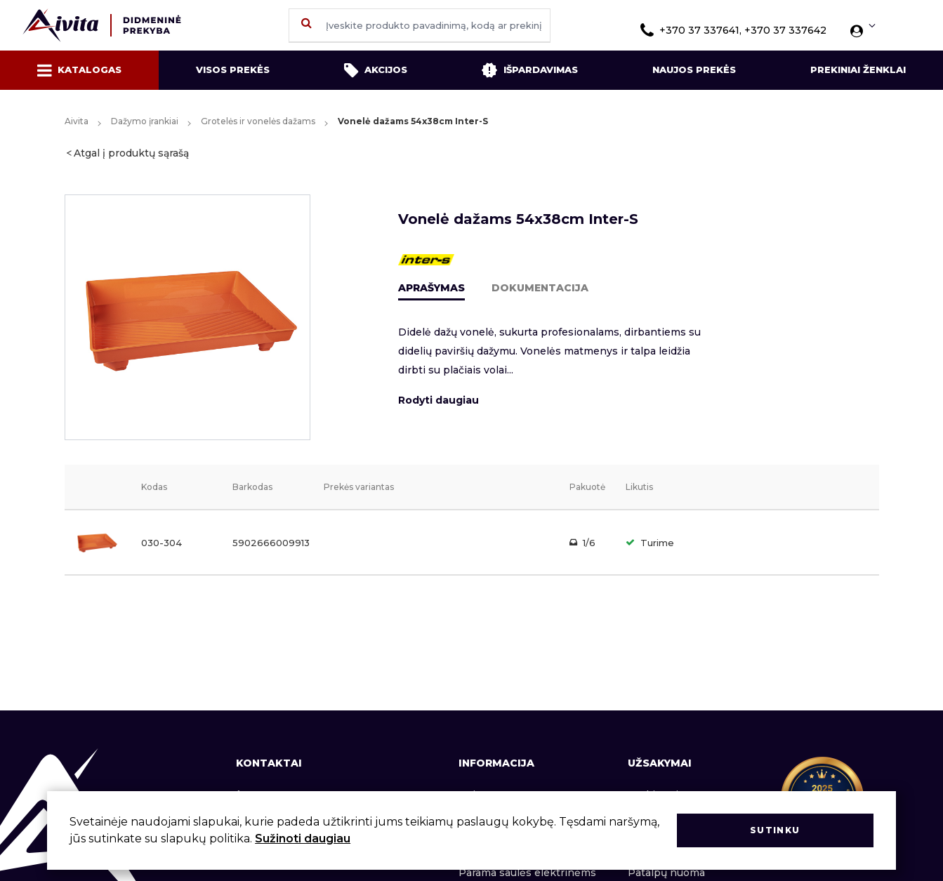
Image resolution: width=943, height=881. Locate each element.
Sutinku (775, 830)
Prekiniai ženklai (858, 69)
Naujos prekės (694, 69)
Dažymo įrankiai (144, 121)
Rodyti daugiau (438, 400)
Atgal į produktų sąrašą (131, 153)
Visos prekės (233, 69)
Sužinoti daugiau (302, 838)
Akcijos (375, 70)
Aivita (76, 121)
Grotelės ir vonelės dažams (258, 121)
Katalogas (79, 70)
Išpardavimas (529, 70)
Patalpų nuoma (666, 872)
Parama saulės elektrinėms (527, 872)
